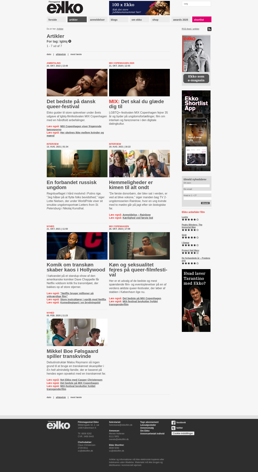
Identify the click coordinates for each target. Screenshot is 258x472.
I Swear (185, 242)
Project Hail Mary (190, 250)
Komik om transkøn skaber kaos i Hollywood (76, 267)
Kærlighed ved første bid (138, 217)
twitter (177, 428)
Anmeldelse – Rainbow (137, 214)
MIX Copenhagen (119, 226)
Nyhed (50, 226)
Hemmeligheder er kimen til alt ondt (131, 185)
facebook (178, 422)
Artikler (60, 29)
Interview (53, 144)
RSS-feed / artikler (190, 29)
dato (49, 54)
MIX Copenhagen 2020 (121, 63)
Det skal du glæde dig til (136, 104)
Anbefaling (54, 63)
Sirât (184, 235)
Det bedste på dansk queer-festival (71, 104)
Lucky (185, 217)
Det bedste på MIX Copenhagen (142, 298)
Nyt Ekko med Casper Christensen (81, 379)
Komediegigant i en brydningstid (80, 302)
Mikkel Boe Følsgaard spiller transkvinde (72, 353)
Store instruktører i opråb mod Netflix (83, 299)
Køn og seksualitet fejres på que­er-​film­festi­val (138, 270)
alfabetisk (61, 54)
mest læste (76, 54)
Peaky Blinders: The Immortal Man (192, 226)
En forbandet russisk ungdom (72, 185)
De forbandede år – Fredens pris (196, 259)
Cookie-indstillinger (183, 433)
